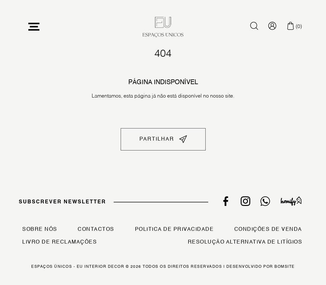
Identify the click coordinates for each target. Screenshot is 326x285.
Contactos (96, 229)
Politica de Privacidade (174, 229)
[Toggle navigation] (34, 27)
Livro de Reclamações (59, 242)
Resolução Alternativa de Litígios (245, 242)
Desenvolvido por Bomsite (260, 267)
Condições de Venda (268, 229)
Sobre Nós (39, 229)
